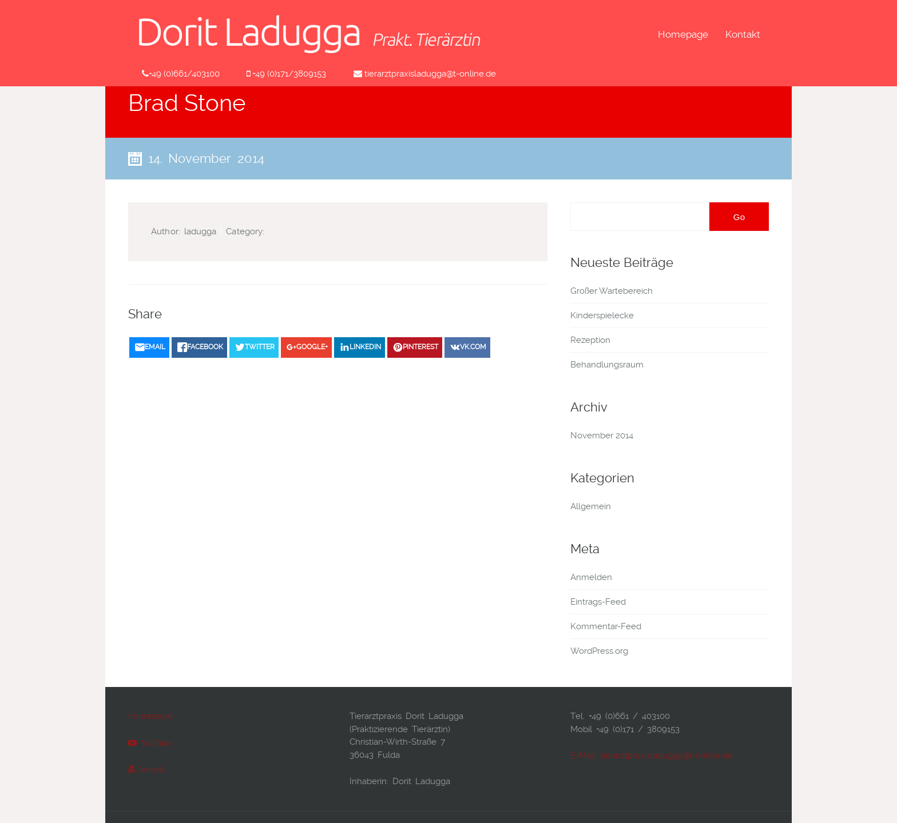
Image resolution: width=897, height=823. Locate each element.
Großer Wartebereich (611, 291)
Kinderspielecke (602, 315)
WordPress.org (599, 651)
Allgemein (590, 506)
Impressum (150, 716)
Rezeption (590, 340)
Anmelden (591, 577)
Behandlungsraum (607, 364)
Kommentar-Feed (605, 626)
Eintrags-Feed (598, 602)
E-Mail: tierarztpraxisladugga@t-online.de (651, 755)
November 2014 (601, 435)
